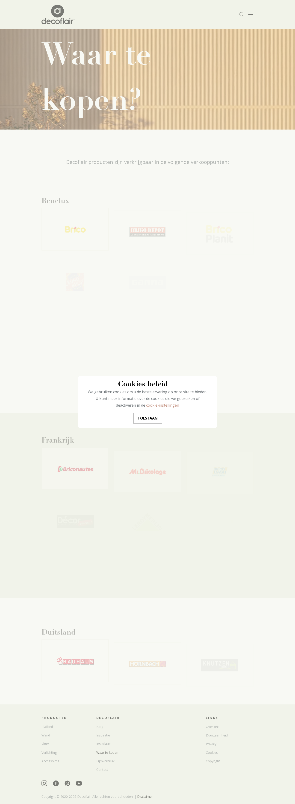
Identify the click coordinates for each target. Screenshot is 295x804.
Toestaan (148, 418)
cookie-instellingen (162, 405)
